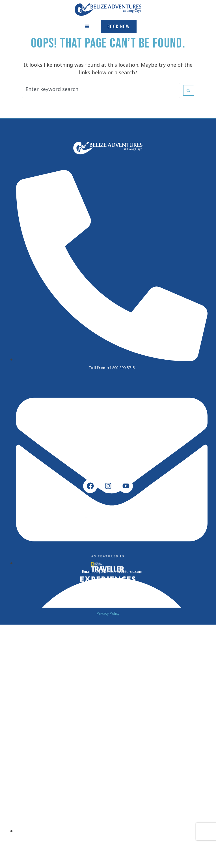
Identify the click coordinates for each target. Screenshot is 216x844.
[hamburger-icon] (87, 27)
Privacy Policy (108, 614)
